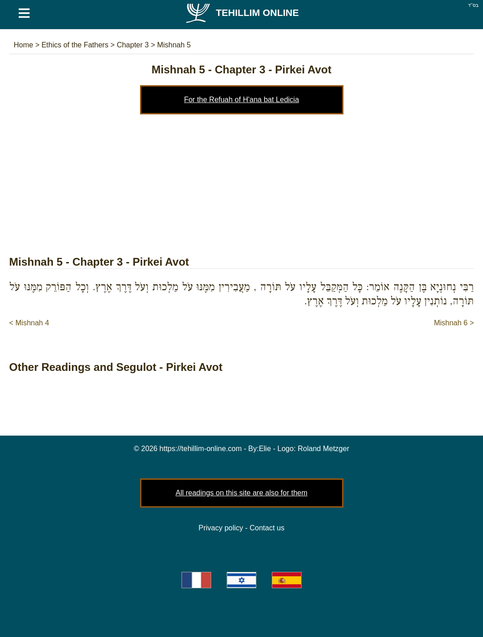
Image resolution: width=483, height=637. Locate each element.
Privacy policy (220, 528)
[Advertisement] (241, 183)
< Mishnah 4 (29, 323)
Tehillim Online (242, 12)
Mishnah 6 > (454, 323)
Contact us (266, 528)
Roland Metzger (323, 448)
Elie (265, 448)
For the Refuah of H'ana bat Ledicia (241, 99)
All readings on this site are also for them (241, 493)
